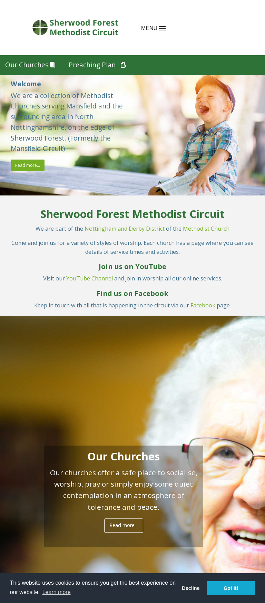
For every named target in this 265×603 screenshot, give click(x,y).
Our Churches (30, 65)
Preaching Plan (95, 65)
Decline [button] (190, 588)
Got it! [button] (231, 588)
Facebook (203, 305)
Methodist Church (206, 228)
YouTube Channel (89, 278)
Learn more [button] (56, 592)
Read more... (27, 165)
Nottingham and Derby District (125, 228)
